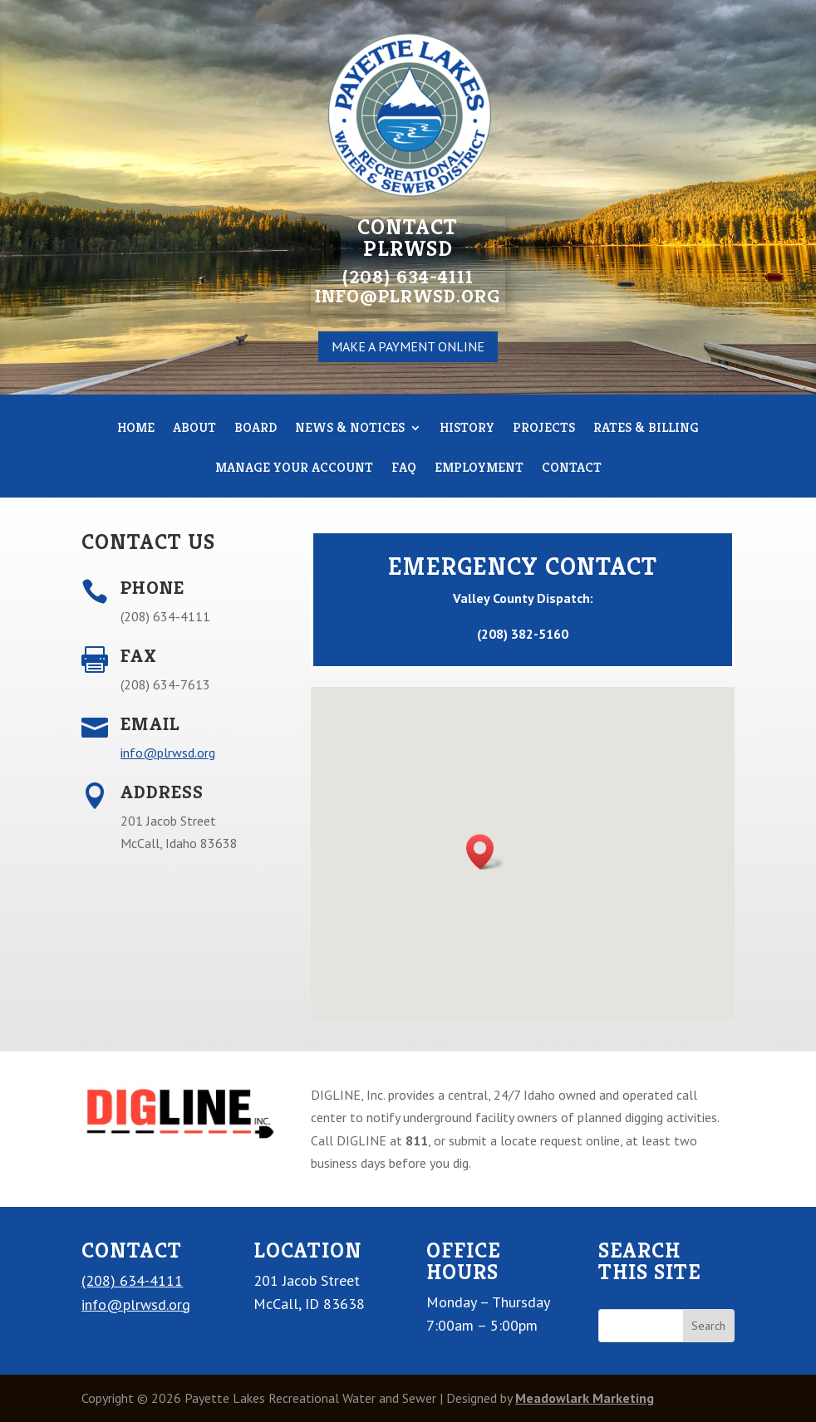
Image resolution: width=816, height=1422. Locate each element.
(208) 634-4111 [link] (132, 1280)
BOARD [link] (255, 429)
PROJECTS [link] (544, 429)
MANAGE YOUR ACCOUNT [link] (294, 469)
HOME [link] (136, 429)
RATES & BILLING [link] (646, 429)
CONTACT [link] (572, 469)
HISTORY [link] (467, 429)
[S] (641, 1325)
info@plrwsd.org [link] (167, 752)
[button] (485, 852)
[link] (178, 1139)
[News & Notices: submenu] (414, 427)
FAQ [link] (403, 469)
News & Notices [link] (356, 429)
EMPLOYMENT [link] (479, 469)
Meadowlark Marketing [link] (584, 1398)
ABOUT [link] (194, 429)
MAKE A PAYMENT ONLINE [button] (408, 346)
